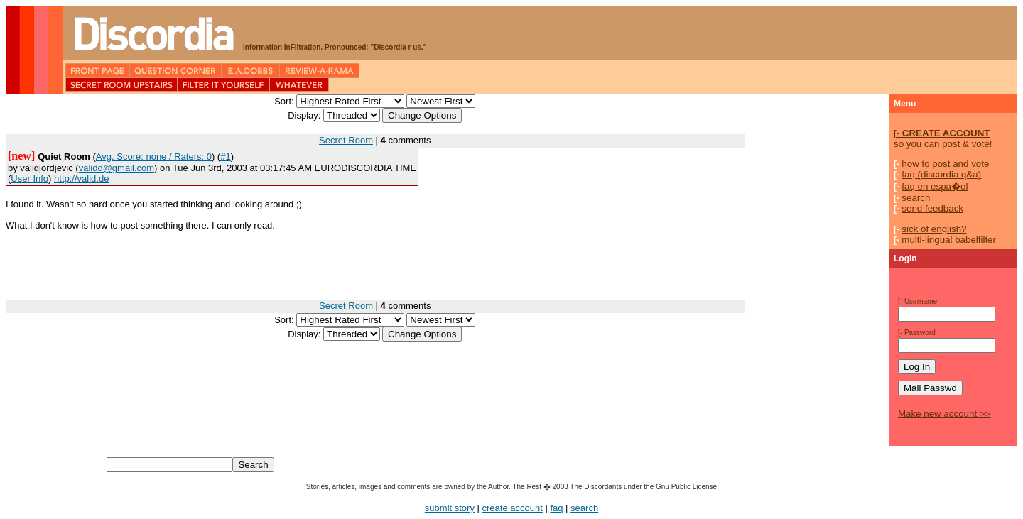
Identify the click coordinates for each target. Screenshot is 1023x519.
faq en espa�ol (935, 186)
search (916, 197)
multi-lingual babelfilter (949, 239)
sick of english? (934, 229)
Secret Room (346, 140)
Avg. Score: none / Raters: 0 (154, 156)
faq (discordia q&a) (941, 174)
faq (556, 508)
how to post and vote (945, 163)
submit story (450, 508)
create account (512, 508)
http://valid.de (81, 178)
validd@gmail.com (116, 168)
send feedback (932, 208)
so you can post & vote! (943, 138)
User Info (29, 178)
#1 (225, 156)
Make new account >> (944, 413)
